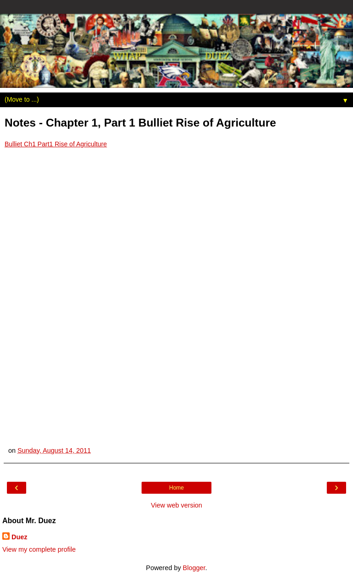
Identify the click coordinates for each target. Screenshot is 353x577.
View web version (176, 505)
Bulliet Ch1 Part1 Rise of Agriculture (56, 144)
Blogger (194, 567)
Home (176, 488)
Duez (19, 537)
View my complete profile (39, 549)
